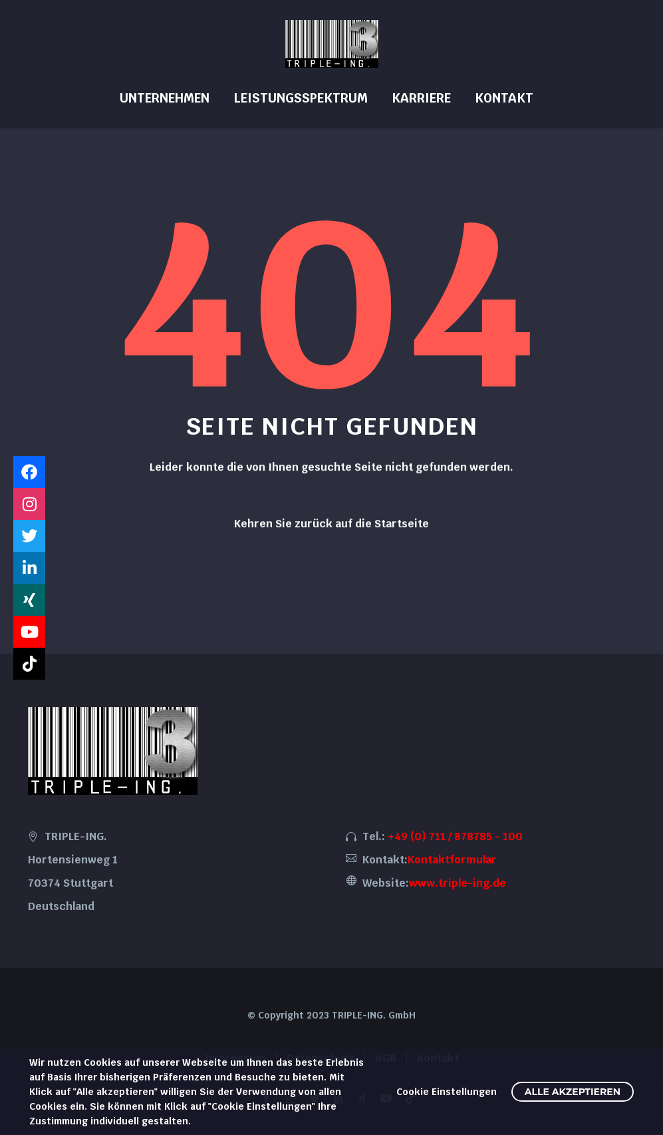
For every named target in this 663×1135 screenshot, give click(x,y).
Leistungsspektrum (300, 98)
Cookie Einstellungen (446, 1092)
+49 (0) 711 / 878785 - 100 (455, 836)
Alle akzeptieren (572, 1092)
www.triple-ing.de (457, 883)
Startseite (401, 529)
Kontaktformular (452, 860)
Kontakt (504, 98)
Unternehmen (164, 98)
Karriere (421, 98)
